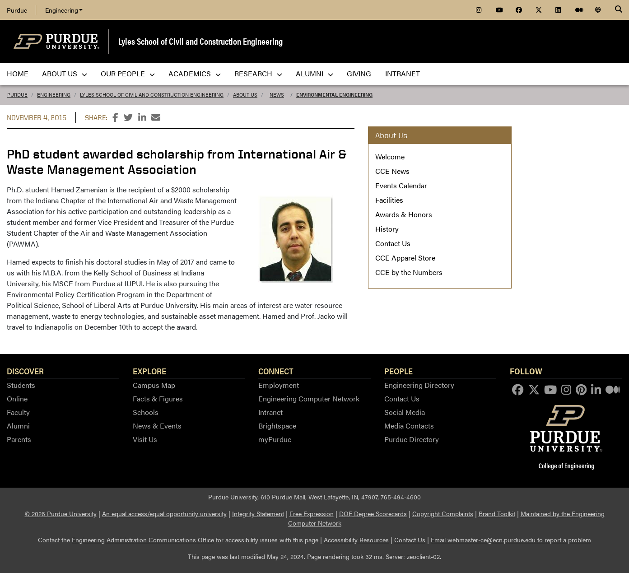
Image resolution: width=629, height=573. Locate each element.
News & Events (157, 425)
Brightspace (277, 425)
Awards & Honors (403, 214)
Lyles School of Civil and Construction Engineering (200, 40)
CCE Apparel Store (405, 257)
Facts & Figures (158, 398)
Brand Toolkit (497, 513)
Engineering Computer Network (308, 398)
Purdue (17, 9)
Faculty (18, 412)
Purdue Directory (411, 439)
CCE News (392, 171)
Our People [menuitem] (128, 73)
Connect (276, 371)
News (277, 94)
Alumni (18, 425)
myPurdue (274, 439)
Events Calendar (401, 185)
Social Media (404, 412)
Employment (278, 385)
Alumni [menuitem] (314, 73)
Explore (149, 371)
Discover (25, 371)
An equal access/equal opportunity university (164, 513)
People (398, 371)
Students (21, 385)
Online (17, 398)
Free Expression (311, 513)
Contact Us (392, 243)
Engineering (64, 9)
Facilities (389, 200)
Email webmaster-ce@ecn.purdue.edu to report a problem (511, 539)
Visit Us (145, 439)
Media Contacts (409, 425)
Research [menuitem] (258, 73)
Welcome (390, 156)
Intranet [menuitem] (402, 73)
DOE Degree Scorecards (373, 513)
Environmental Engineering (334, 94)
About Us (245, 94)
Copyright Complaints (442, 513)
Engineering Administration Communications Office (143, 539)
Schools (145, 412)
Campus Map (154, 385)
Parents (19, 439)
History (387, 229)
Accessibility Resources (356, 539)
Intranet (270, 412)
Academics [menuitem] (194, 73)
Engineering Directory (419, 385)
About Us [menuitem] (64, 73)
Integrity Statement (258, 513)
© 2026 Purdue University (61, 513)
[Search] (618, 10)
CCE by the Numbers (409, 272)
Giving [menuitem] (359, 73)
